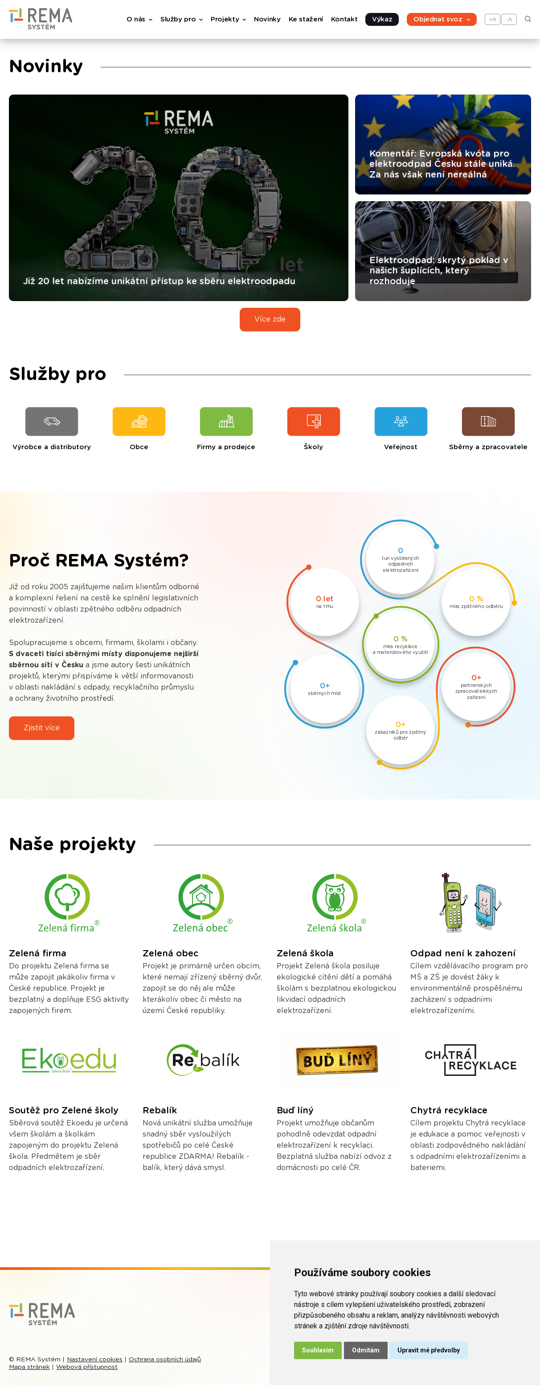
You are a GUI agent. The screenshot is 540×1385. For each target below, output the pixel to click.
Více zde (270, 319)
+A (493, 19)
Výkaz (382, 19)
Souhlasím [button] (318, 1350)
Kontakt (344, 19)
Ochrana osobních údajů (165, 1359)
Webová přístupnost (87, 1367)
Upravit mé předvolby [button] (428, 1350)
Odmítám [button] (366, 1350)
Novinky (267, 19)
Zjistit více (42, 728)
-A (509, 19)
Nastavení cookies (95, 1359)
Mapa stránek (29, 1367)
